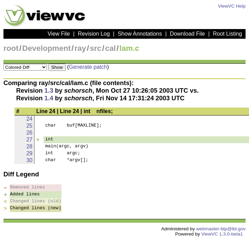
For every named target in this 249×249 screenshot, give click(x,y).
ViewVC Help (232, 6)
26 (29, 133)
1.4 (49, 98)
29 (29, 153)
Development (46, 48)
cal (110, 48)
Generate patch (88, 67)
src (96, 48)
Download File (187, 34)
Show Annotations (140, 34)
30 (29, 160)
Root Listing (227, 34)
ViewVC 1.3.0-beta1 (222, 234)
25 (29, 126)
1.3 (49, 90)
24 (29, 119)
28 (29, 146)
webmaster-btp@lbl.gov (221, 228)
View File (59, 34)
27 (29, 139)
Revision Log (94, 34)
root (11, 48)
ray (80, 48)
